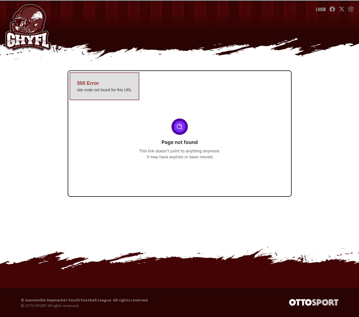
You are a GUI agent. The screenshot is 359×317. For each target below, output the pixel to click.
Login (321, 9)
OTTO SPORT (36, 305)
